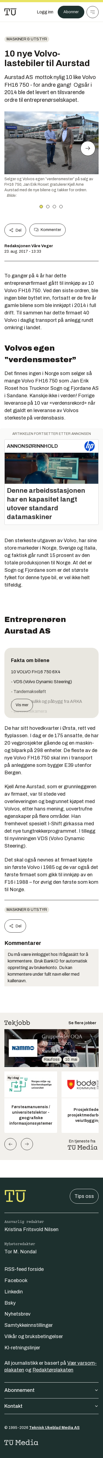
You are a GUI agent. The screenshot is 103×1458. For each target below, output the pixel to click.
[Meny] (93, 12)
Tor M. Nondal (20, 1251)
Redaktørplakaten (52, 1370)
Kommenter (47, 230)
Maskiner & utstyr (27, 39)
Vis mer (22, 705)
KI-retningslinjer (22, 1347)
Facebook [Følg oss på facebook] (15, 1280)
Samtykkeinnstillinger (28, 1325)
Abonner (71, 12)
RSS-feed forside (24, 1269)
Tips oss (84, 1196)
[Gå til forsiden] (10, 12)
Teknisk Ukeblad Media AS (54, 1428)
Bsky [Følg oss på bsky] (10, 1303)
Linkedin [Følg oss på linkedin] (13, 1291)
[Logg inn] (45, 12)
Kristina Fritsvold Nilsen (31, 1229)
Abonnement (51, 1390)
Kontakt (51, 1406)
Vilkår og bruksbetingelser (33, 1336)
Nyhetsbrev (17, 1314)
